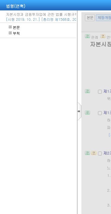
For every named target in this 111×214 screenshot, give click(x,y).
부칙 (14, 33)
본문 (14, 27)
